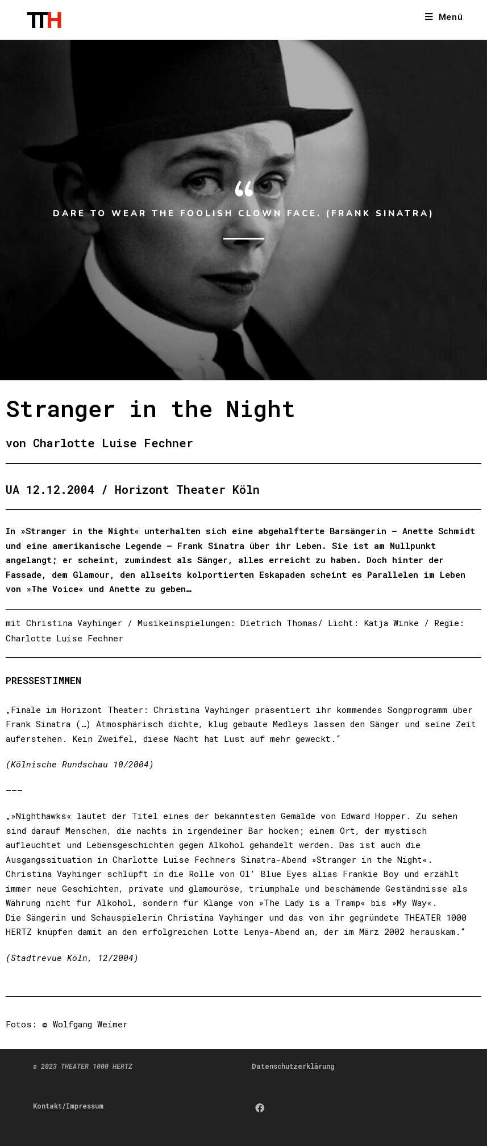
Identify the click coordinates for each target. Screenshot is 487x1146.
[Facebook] (259, 1107)
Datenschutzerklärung (293, 1066)
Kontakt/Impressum (68, 1105)
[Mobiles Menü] (444, 17)
